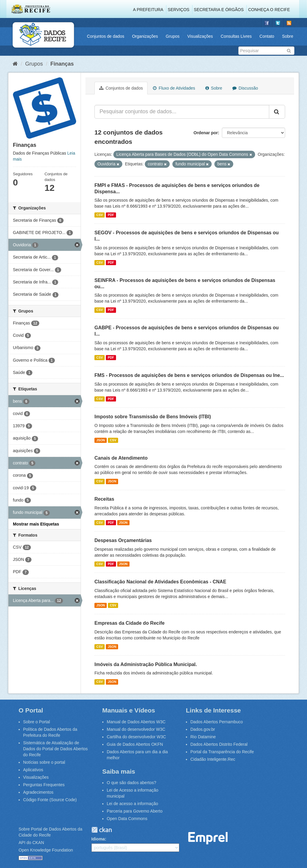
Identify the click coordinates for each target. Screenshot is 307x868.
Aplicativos (33, 769)
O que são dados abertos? (131, 782)
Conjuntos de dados (105, 36)
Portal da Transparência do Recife (222, 751)
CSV (99, 215)
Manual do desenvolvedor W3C (136, 729)
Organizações (145, 36)
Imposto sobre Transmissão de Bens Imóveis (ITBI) (152, 416)
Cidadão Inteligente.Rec (212, 759)
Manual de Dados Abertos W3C (136, 721)
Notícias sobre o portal (44, 762)
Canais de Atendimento (121, 458)
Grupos (173, 36)
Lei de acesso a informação (132, 803)
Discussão (245, 88)
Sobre (287, 36)
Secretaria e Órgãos (219, 9)
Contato (267, 36)
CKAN (101, 830)
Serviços (178, 9)
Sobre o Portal (36, 721)
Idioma (98, 839)
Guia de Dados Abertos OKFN (135, 744)
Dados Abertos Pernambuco (216, 721)
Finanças (62, 64)
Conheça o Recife (269, 9)
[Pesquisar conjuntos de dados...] (181, 112)
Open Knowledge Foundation (46, 850)
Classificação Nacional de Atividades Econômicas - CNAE (160, 581)
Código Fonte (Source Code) (50, 799)
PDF (111, 215)
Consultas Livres (236, 36)
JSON (100, 440)
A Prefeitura (148, 9)
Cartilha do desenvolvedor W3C (136, 736)
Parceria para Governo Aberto (134, 811)
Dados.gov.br (202, 729)
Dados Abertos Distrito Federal (219, 744)
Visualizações (200, 36)
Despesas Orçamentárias (123, 540)
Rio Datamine (203, 736)
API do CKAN (31, 842)
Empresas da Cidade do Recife (129, 623)
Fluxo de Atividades (174, 88)
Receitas (104, 499)
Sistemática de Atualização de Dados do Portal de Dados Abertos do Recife (55, 748)
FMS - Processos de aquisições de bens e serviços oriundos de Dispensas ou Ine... (189, 375)
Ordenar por (206, 132)
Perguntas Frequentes (44, 784)
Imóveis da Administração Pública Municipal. (145, 664)
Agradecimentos (38, 792)
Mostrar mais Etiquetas (36, 524)
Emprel (208, 838)
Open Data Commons (127, 818)
